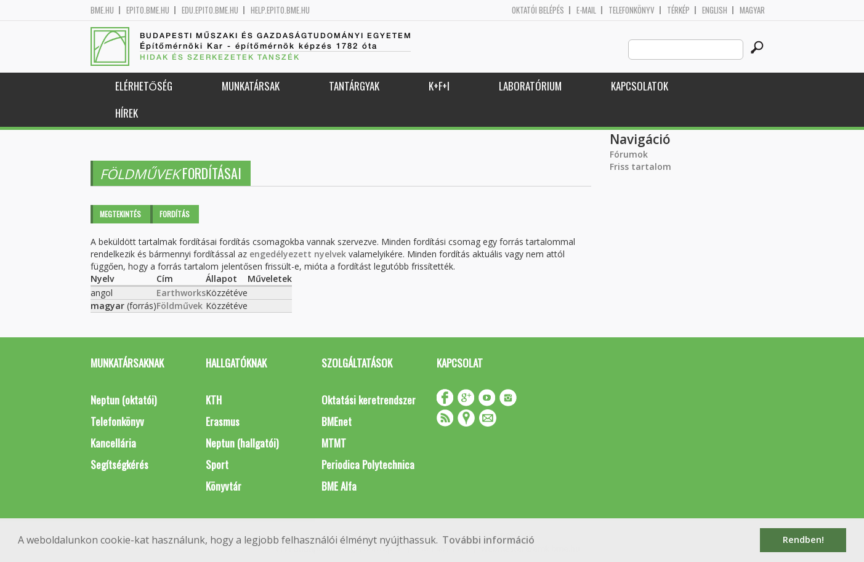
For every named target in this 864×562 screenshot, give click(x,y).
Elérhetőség (143, 86)
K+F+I (439, 86)
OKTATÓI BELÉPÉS (538, 10)
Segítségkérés (119, 464)
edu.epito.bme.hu (210, 10)
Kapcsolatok (639, 86)
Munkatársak (251, 86)
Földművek (179, 305)
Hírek (126, 113)
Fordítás (174, 214)
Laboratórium (530, 86)
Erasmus (223, 421)
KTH (214, 399)
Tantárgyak (354, 86)
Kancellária (113, 443)
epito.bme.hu (147, 10)
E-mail (586, 10)
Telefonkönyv (631, 10)
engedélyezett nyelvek (297, 254)
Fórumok (629, 154)
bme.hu (102, 10)
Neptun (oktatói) (123, 399)
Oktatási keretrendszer (368, 399)
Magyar (752, 10)
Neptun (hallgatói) (242, 443)
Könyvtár (223, 486)
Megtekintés (120, 214)
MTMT (333, 443)
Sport (217, 464)
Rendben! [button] (803, 539)
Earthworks (181, 293)
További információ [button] (488, 540)
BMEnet (336, 421)
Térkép (678, 10)
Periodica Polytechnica (367, 464)
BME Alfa (339, 486)
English (714, 10)
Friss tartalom (640, 166)
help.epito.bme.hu (280, 10)
